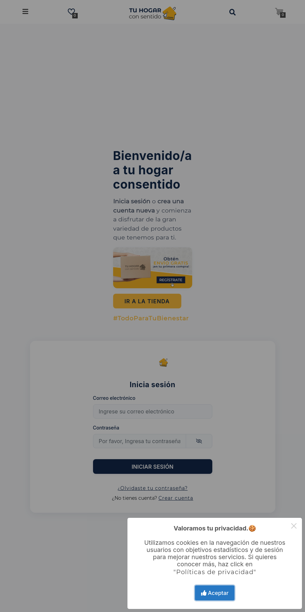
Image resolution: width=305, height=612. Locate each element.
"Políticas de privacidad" (214, 572)
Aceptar (215, 592)
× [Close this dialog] (294, 526)
